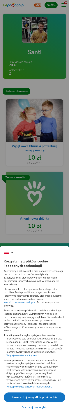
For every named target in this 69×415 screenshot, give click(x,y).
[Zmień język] (8, 252)
